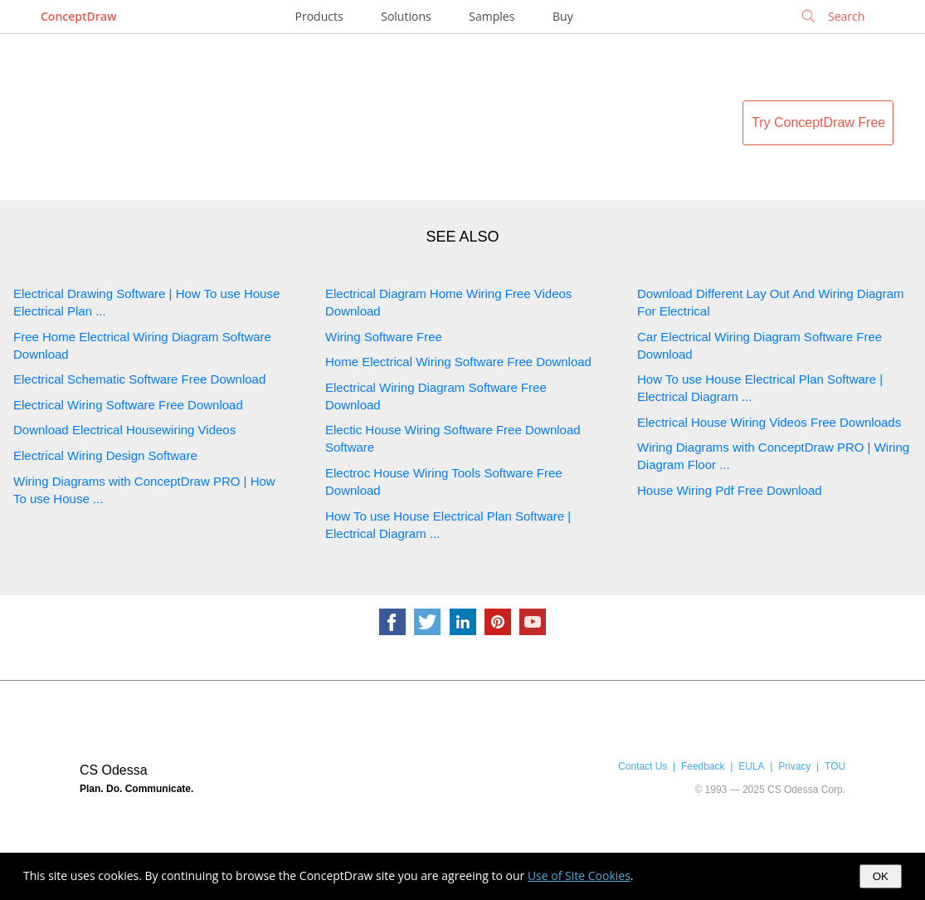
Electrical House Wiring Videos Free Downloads (769, 422)
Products (319, 16)
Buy (563, 16)
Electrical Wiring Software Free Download (128, 405)
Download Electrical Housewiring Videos (124, 430)
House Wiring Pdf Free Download (729, 490)
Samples (491, 16)
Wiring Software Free (383, 337)
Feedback (702, 766)
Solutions (406, 16)
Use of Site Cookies (579, 875)
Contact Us (642, 766)
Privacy (794, 766)
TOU (835, 766)
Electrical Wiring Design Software (105, 455)
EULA (751, 766)
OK (880, 876)
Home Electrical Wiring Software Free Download (458, 362)
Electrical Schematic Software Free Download (139, 379)
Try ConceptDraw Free (818, 122)
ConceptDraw (78, 16)
